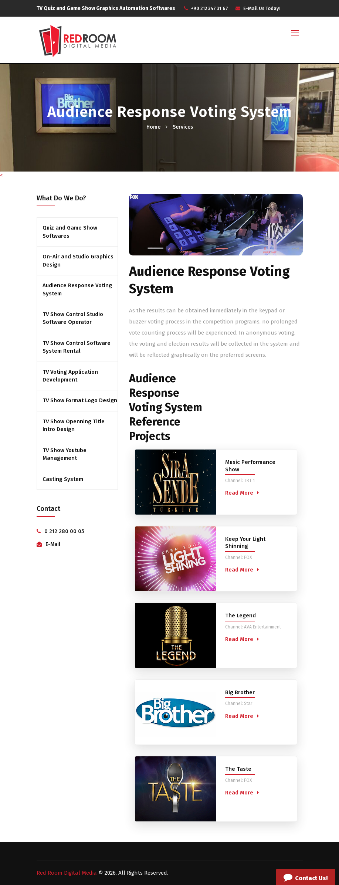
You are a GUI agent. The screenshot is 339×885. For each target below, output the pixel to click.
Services (183, 127)
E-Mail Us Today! (262, 8)
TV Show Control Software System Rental (77, 347)
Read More (239, 492)
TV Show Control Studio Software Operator (73, 318)
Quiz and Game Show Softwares (70, 231)
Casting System (63, 479)
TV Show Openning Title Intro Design (74, 425)
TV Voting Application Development (70, 376)
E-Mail (52, 544)
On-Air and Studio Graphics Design (78, 260)
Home (153, 127)
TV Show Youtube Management (65, 454)
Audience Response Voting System (77, 289)
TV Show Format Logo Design (80, 400)
